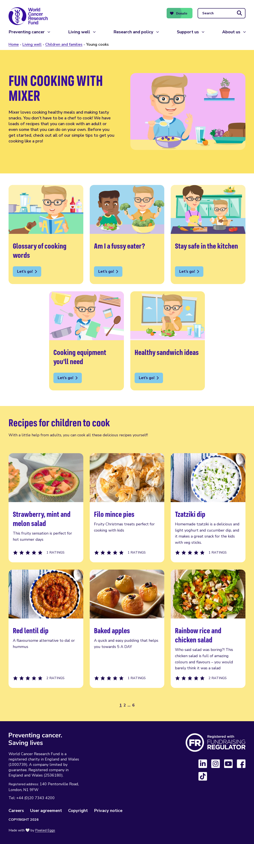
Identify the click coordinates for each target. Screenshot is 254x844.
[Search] (221, 13)
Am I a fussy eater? (127, 234)
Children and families (63, 44)
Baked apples (127, 629)
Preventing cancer (27, 32)
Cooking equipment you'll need (86, 340)
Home (14, 44)
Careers (16, 810)
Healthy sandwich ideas (167, 340)
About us (231, 32)
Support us (188, 32)
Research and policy (133, 32)
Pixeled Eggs (45, 830)
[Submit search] (239, 13)
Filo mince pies (127, 507)
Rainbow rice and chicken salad (208, 629)
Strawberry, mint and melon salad (46, 507)
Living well (79, 32)
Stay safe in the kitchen (208, 234)
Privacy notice (108, 810)
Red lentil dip (46, 629)
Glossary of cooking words (46, 234)
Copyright (78, 810)
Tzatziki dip (208, 507)
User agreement (46, 810)
